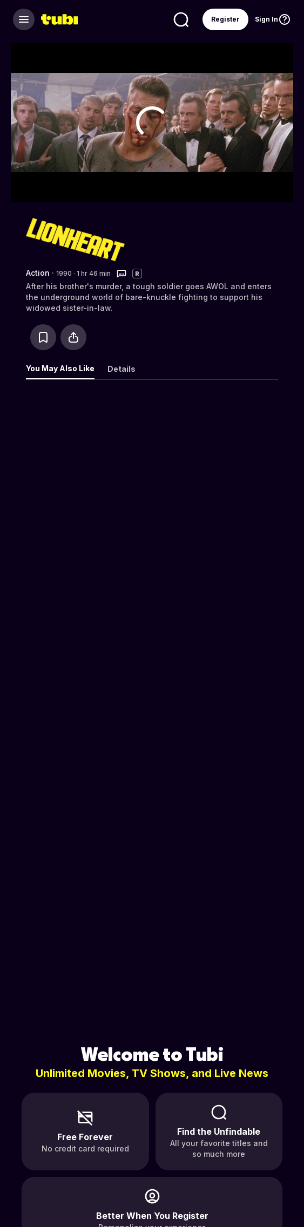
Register (225, 19)
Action (38, 272)
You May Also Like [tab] (60, 368)
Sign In (266, 19)
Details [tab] (121, 368)
